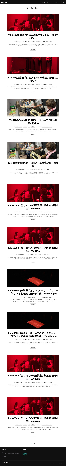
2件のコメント (47, 254)
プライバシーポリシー (5, 462)
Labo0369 (5, 2)
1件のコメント (47, 169)
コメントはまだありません (47, 41)
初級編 (29, 41)
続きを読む (33, 49)
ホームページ (45, 2)
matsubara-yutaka (18, 41)
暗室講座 (33, 41)
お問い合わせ (57, 2)
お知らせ (51, 2)
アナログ (25, 41)
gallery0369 (25, 453)
